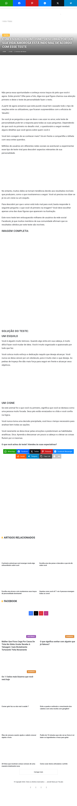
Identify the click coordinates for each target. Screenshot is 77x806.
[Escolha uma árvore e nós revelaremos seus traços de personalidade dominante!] (20, 579)
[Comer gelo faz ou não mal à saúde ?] (19, 694)
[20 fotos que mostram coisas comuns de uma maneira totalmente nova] (19, 761)
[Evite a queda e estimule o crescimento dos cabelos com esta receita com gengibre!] (57, 694)
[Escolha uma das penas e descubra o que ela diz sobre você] (57, 551)
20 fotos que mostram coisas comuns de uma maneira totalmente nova (16, 776)
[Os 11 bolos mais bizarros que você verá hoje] (19, 664)
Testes (10, 21)
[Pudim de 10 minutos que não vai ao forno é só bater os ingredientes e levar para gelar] (57, 728)
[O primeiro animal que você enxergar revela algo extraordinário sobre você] (20, 551)
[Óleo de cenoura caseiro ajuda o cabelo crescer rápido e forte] (19, 728)
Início (4, 21)
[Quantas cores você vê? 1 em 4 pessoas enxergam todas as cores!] (57, 579)
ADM (4, 51)
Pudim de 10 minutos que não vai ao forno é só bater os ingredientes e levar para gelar (57, 743)
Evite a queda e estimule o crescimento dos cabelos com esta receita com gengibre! (57, 710)
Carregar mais (38, 786)
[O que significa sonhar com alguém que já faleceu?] (57, 629)
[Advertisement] (38, 74)
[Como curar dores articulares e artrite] (57, 761)
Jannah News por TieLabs (55, 795)
